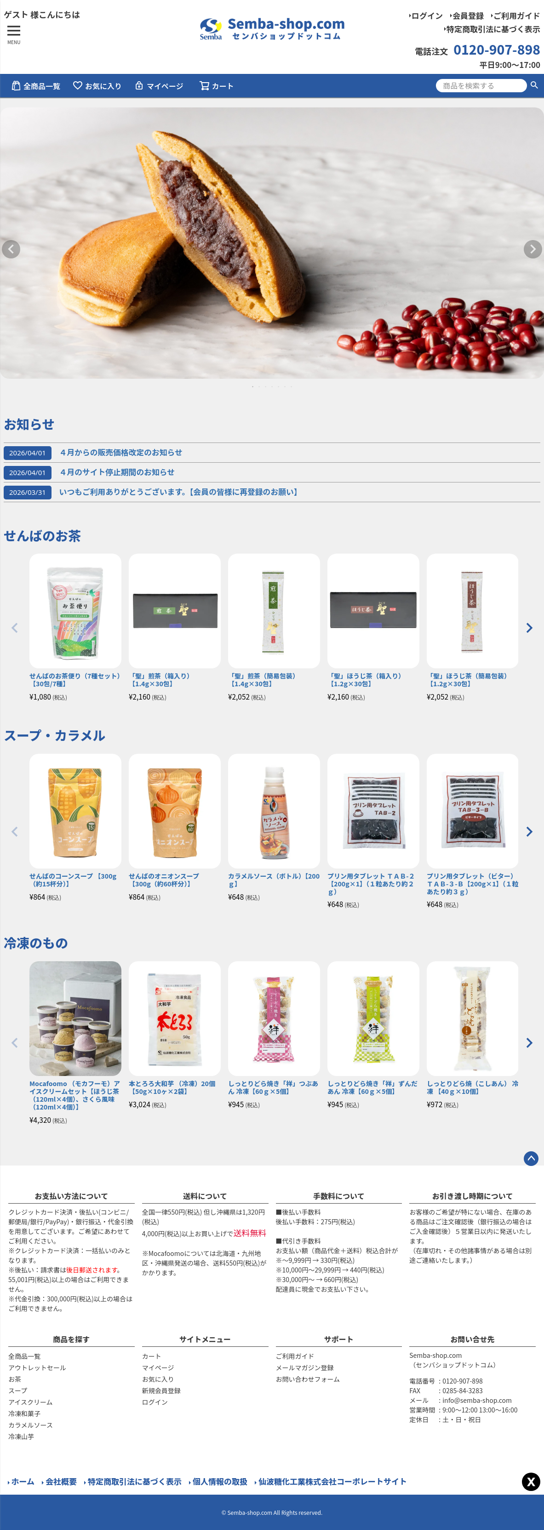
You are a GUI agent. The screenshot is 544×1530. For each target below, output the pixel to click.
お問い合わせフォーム (308, 1379)
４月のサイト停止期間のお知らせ (89, 471)
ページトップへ (531, 1158)
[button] (15, 628)
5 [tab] (279, 386)
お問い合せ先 (473, 1339)
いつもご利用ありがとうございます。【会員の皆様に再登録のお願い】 (153, 491)
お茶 (14, 1379)
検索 (534, 85)
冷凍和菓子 (24, 1413)
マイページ (158, 85)
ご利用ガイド (516, 15)
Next (533, 249)
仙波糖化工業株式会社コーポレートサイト (332, 1481)
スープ (17, 1390)
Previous (11, 249)
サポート (339, 1339)
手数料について (339, 1195)
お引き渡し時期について (472, 1195)
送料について (205, 1195)
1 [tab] (253, 386)
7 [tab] (292, 386)
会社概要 (61, 1481)
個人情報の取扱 (220, 1481)
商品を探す (71, 1339)
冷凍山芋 (21, 1436)
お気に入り (97, 85)
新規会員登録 (161, 1390)
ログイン (427, 15)
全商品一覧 (35, 85)
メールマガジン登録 (305, 1367)
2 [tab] (260, 386)
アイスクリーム (30, 1402)
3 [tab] (266, 386)
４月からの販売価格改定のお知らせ (93, 452)
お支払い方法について (72, 1195)
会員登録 (468, 15)
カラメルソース (30, 1424)
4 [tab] (272, 386)
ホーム (22, 1481)
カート (151, 1356)
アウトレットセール (37, 1367)
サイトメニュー (205, 1339)
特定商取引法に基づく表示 (493, 28)
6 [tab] (285, 386)
